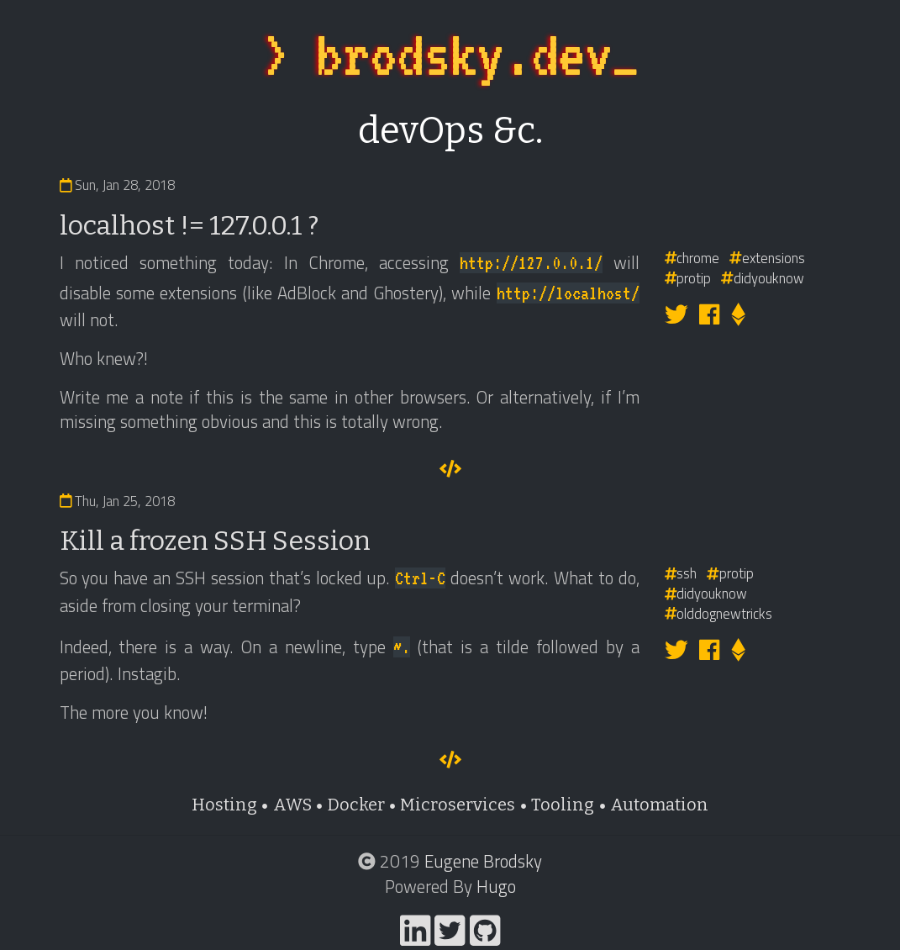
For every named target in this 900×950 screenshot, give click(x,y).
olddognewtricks (719, 613)
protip (688, 277)
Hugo (496, 886)
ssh (681, 572)
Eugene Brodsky (483, 860)
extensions (767, 257)
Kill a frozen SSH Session (215, 541)
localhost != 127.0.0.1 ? (189, 225)
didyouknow (762, 277)
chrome (692, 257)
